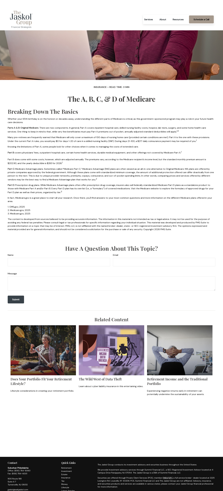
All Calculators (68, 488)
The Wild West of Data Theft (100, 370)
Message (12, 265)
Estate (64, 466)
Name (11, 246)
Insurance (65, 469)
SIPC (171, 469)
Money (64, 475)
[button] (148, 11)
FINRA (165, 469)
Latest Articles (68, 482)
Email (115, 246)
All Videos (65, 485)
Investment (66, 462)
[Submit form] (16, 291)
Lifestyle (65, 479)
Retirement (66, 459)
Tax (62, 472)
